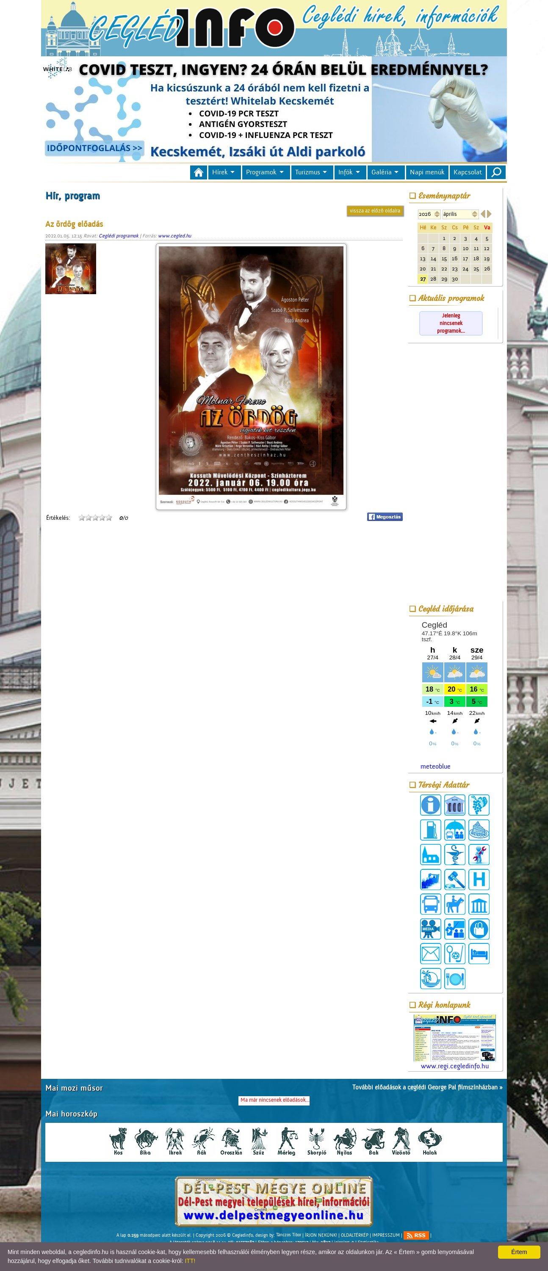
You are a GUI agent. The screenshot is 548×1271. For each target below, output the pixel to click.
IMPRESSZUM (386, 1235)
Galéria (381, 172)
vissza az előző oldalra (375, 210)
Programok (261, 172)
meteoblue (436, 766)
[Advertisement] (455, 473)
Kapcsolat (468, 172)
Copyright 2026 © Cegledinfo (224, 1235)
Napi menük (427, 172)
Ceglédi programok (118, 236)
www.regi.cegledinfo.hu (455, 1042)
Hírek (220, 172)
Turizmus (307, 172)
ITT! (190, 1260)
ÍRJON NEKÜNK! (321, 1235)
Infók (345, 172)
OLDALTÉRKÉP (354, 1235)
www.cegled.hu (174, 236)
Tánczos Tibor (288, 1235)
